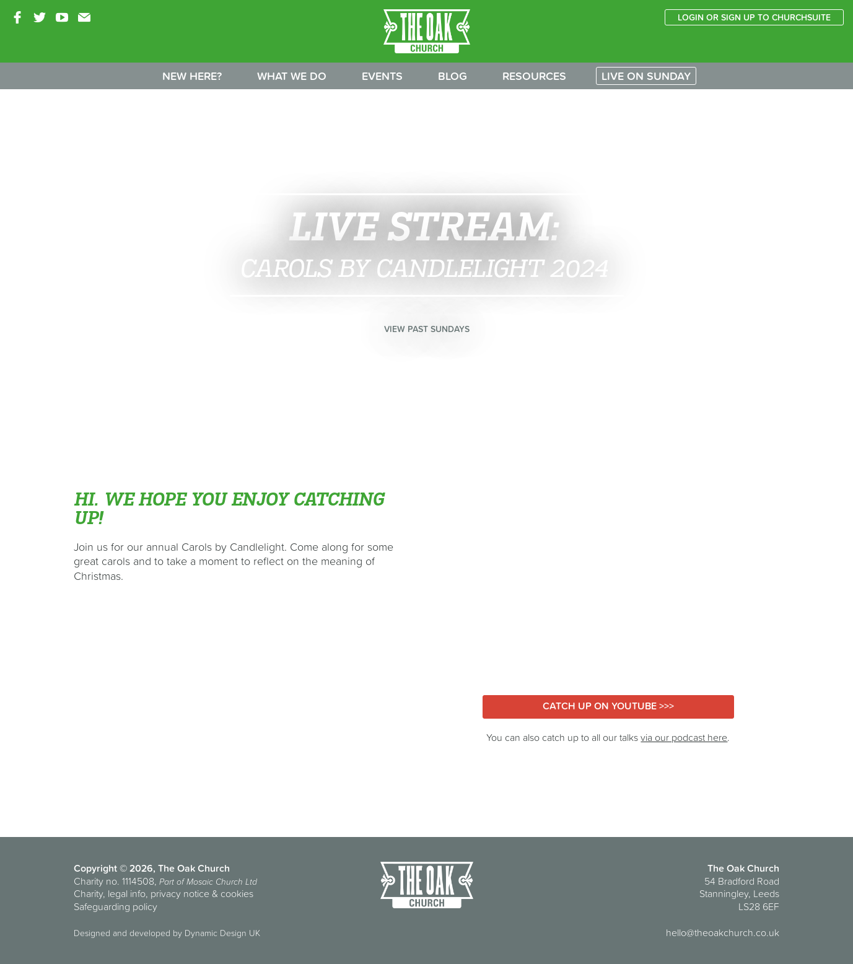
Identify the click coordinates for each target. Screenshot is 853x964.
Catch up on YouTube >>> (608, 705)
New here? (192, 76)
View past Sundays (427, 329)
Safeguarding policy (115, 906)
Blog (452, 76)
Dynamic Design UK (222, 933)
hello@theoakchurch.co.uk (722, 932)
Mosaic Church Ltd (221, 881)
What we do (291, 76)
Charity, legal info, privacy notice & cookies (163, 893)
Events (382, 76)
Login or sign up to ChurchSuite (754, 17)
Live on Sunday (646, 76)
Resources (534, 76)
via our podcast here (684, 737)
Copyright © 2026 (113, 868)
